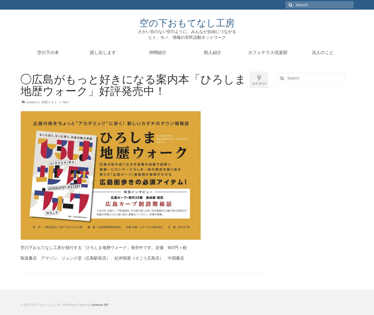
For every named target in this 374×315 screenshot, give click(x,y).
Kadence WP (99, 305)
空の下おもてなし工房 (187, 22)
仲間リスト (49, 102)
